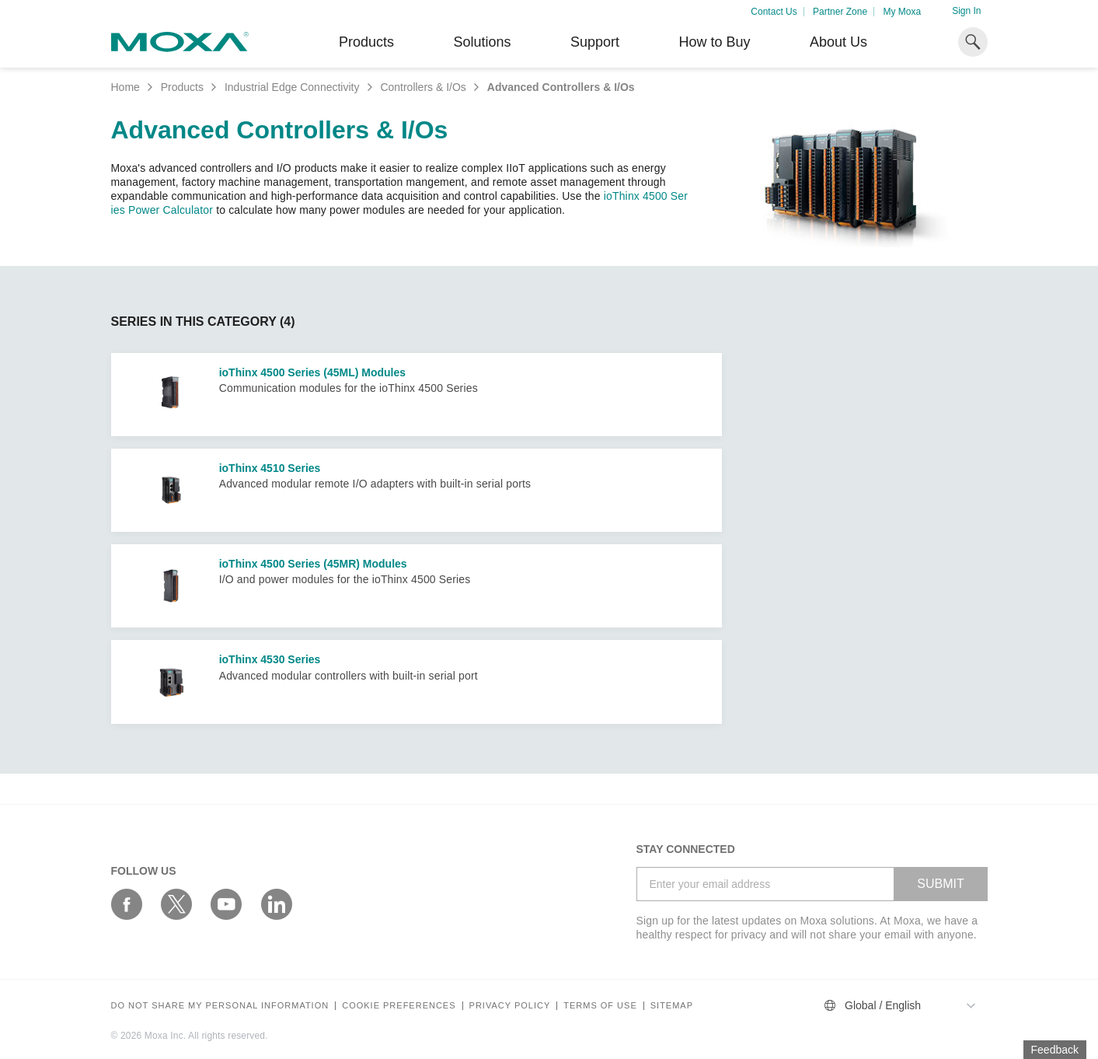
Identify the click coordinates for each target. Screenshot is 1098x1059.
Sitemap (671, 1005)
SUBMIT (940, 883)
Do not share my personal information (220, 1005)
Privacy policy (510, 1005)
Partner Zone (840, 11)
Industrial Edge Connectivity (292, 87)
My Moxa (902, 11)
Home (125, 87)
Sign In (966, 11)
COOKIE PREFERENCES (398, 1005)
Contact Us (773, 11)
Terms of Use (600, 1005)
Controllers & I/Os (422, 87)
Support (594, 42)
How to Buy (714, 42)
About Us (838, 42)
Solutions (482, 42)
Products (182, 87)
